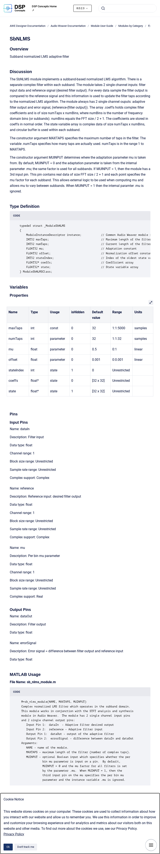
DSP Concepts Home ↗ (44, 8)
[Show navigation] (151, 845)
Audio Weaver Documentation (68, 25)
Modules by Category (130, 25)
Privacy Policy (14, 834)
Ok (8, 846)
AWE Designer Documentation (27, 25)
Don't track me (25, 846)
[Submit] (103, 8)
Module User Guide (102, 25)
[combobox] (127, 8)
